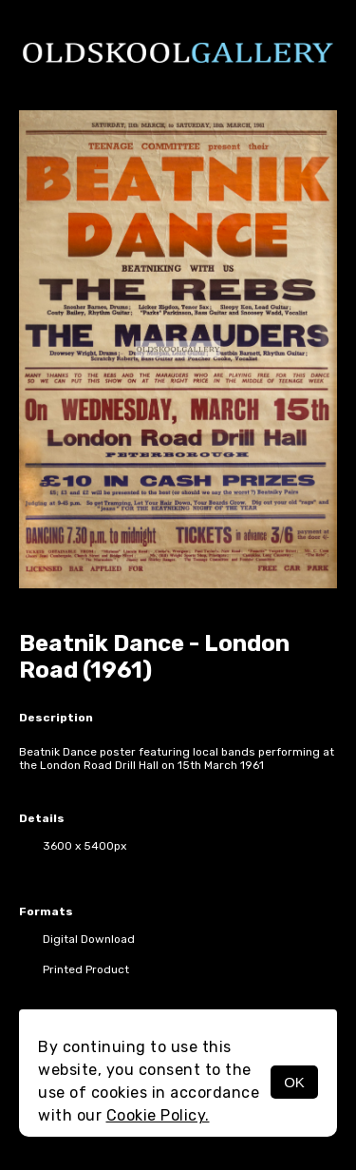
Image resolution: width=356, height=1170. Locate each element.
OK (294, 1082)
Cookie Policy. (158, 1115)
